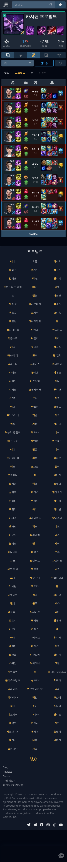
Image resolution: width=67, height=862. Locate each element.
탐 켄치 (57, 355)
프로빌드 (20, 72)
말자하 (35, 440)
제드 (57, 398)
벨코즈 (57, 269)
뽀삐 (34, 355)
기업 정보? (9, 780)
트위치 (12, 509)
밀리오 (57, 714)
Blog (5, 767)
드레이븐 (35, 612)
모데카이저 (35, 389)
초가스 (12, 526)
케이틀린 (13, 671)
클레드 (57, 406)
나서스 (35, 329)
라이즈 (12, 372)
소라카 (12, 398)
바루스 (35, 552)
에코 (57, 415)
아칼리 (35, 406)
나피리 (57, 740)
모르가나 (13, 475)
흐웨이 (57, 731)
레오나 (35, 432)
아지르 (57, 458)
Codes (6, 776)
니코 (57, 569)
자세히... (33, 233)
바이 (57, 432)
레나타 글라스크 (57, 671)
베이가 (12, 646)
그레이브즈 (35, 517)
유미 (57, 466)
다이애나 (35, 663)
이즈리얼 (35, 381)
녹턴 (12, 706)
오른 (57, 552)
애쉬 (12, 449)
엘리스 (12, 740)
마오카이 (13, 714)
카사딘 (12, 586)
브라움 (57, 312)
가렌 (34, 423)
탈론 (34, 449)
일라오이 (57, 492)
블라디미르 (12, 329)
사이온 (12, 381)
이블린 (12, 500)
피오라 (35, 586)
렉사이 (57, 500)
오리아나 (13, 748)
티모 (12, 406)
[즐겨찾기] (60, 4)
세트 (57, 646)
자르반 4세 (13, 731)
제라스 (35, 492)
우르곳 (12, 312)
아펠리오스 (57, 577)
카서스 (12, 517)
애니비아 (13, 552)
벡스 (57, 603)
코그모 (35, 466)
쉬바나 (35, 500)
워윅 (12, 423)
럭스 (34, 483)
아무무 (12, 535)
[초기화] (60, 63)
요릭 (34, 398)
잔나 (12, 603)
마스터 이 (12, 355)
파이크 (57, 594)
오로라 (57, 680)
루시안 (57, 389)
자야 (57, 543)
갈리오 (12, 278)
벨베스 (57, 304)
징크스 (57, 346)
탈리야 (57, 278)
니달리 (35, 338)
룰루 (34, 603)
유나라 (57, 637)
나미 (57, 449)
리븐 (34, 458)
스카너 (35, 312)
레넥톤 (12, 723)
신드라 (35, 680)
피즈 (34, 526)
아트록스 (57, 440)
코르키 (12, 620)
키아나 (57, 423)
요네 (57, 612)
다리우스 (35, 637)
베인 (34, 287)
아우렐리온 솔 (35, 688)
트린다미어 (12, 458)
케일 (12, 346)
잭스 (12, 466)
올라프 (12, 269)
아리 (34, 509)
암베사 (57, 620)
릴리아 (57, 654)
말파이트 (13, 688)
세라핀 (35, 731)
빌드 (6, 72)
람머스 (12, 543)
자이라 (35, 714)
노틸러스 (35, 560)
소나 (12, 577)
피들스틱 (13, 338)
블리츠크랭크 (12, 680)
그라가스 (35, 364)
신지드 (12, 492)
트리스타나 (12, 415)
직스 (34, 594)
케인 (34, 697)
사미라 (57, 475)
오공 (34, 261)
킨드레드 (57, 329)
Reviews (7, 771)
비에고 (57, 372)
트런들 (12, 654)
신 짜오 (13, 304)
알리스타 (13, 364)
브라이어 (57, 364)
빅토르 (35, 569)
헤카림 (35, 620)
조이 (34, 706)
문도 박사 (12, 569)
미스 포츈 (12, 440)
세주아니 (35, 577)
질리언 (12, 483)
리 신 (35, 278)
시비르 (12, 389)
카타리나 (13, 697)
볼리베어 (35, 535)
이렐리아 (13, 594)
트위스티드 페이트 (13, 291)
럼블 (34, 295)
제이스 (35, 646)
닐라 (57, 688)
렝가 (34, 543)
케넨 (34, 415)
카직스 (35, 629)
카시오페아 (35, 304)
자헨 (57, 723)
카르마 (12, 629)
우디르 (35, 346)
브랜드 (35, 269)
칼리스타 (57, 517)
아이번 (57, 509)
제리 (57, 338)
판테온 (35, 372)
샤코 (12, 560)
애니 (12, 261)
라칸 (57, 535)
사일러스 (57, 560)
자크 (34, 748)
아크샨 (57, 295)
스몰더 (57, 706)
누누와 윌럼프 (13, 432)
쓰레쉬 (57, 483)
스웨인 (12, 663)
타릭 (12, 637)
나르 (34, 740)
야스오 (57, 261)
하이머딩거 (35, 321)
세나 (57, 381)
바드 (57, 526)
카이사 (35, 723)
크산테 (57, 697)
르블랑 (12, 321)
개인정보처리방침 (13, 785)
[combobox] (17, 63)
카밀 (57, 287)
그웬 (57, 663)
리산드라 (35, 654)
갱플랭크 (13, 612)
